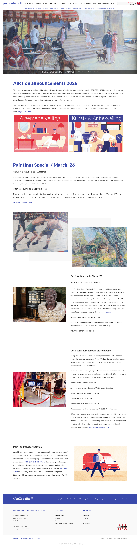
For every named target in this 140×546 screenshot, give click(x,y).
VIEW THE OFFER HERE (22, 203)
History (85, 518)
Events (57, 518)
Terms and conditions (120, 538)
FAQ (38, 538)
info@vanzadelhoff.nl (99, 427)
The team (86, 515)
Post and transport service (64, 523)
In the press (87, 521)
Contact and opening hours (23, 538)
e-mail (108, 312)
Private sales (59, 515)
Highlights (86, 523)
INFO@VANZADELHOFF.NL (22, 529)
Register (131, 2)
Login (132, 4)
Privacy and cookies (107, 538)
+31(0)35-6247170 (24, 112)
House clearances (61, 521)
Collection (65, 3)
